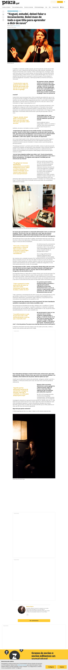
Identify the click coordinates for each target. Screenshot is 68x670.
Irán (46, 7)
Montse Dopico (10, 25)
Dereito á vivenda (28, 7)
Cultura (20, 11)
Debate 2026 (55, 7)
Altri (50, 7)
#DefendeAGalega (39, 7)
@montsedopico (17, 25)
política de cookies (22, 665)
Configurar (51, 667)
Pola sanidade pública (17, 7)
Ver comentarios (34, 620)
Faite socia (60, 1)
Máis (63, 7)
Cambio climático (6, 7)
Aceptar (62, 667)
